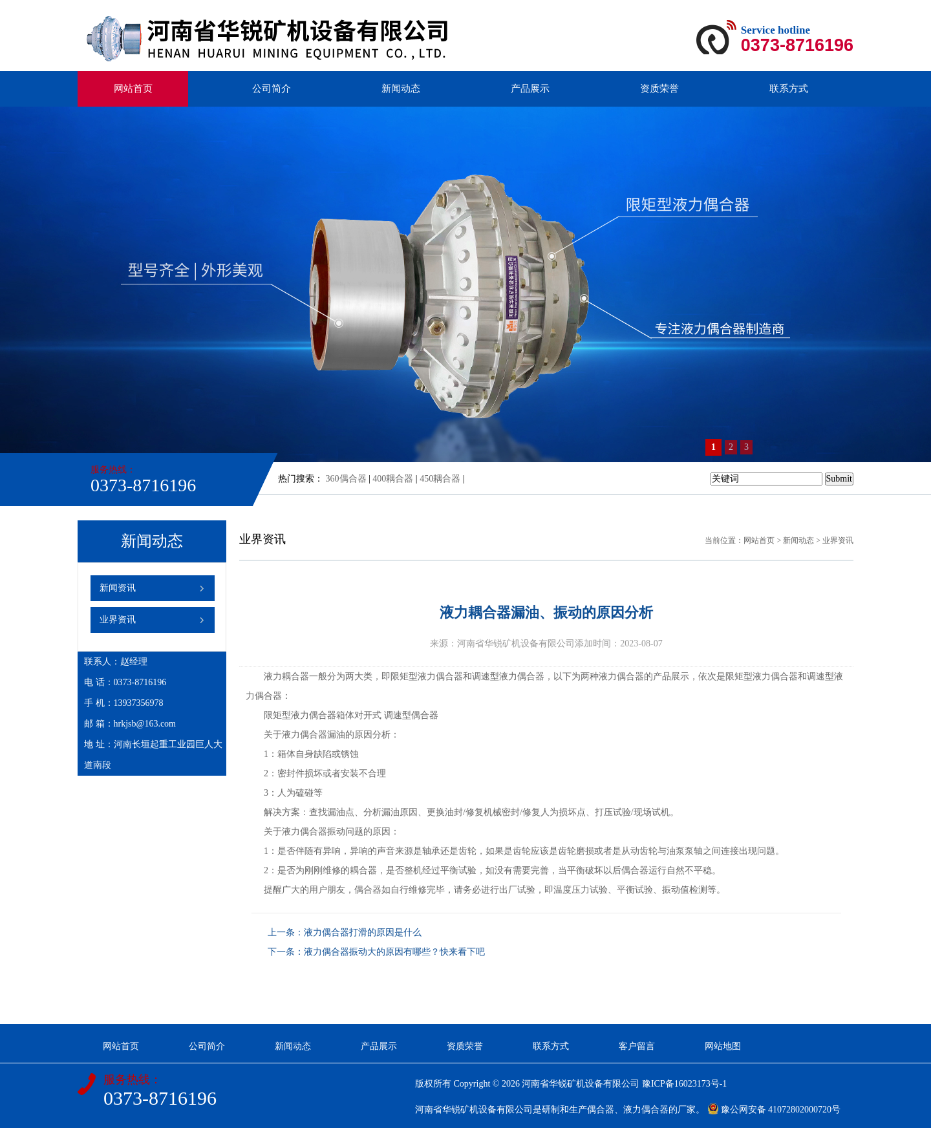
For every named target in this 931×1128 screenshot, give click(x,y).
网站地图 (723, 1046)
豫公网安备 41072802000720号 (774, 1109)
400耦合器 (392, 479)
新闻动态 (400, 88)
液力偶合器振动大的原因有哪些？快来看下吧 (394, 952)
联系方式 (788, 88)
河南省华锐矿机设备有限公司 (580, 1084)
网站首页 (133, 88)
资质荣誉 (659, 88)
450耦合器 (440, 479)
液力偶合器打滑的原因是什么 (363, 932)
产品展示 (530, 88)
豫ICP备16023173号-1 (684, 1084)
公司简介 (271, 88)
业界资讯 (118, 619)
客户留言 (637, 1046)
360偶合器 (346, 479)
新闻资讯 (118, 588)
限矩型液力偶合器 (427, 676)
